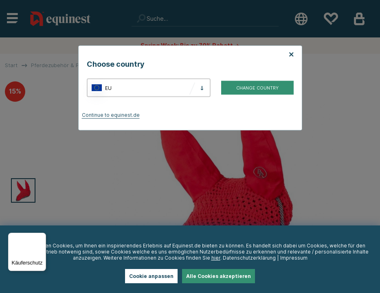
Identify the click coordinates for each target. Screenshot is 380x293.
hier (215, 258)
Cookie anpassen (151, 276)
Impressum (294, 258)
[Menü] (41, 238)
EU (108, 88)
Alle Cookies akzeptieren (218, 276)
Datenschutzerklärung (249, 258)
